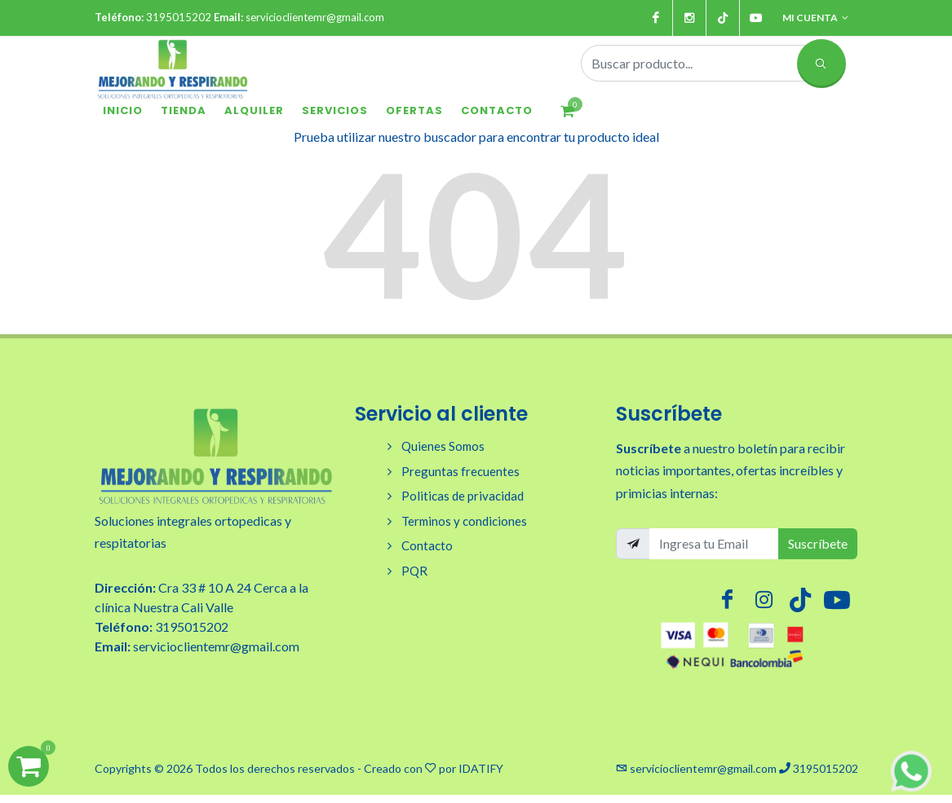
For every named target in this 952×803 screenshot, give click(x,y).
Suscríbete (818, 543)
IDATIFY (480, 768)
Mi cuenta (815, 18)
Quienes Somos (443, 446)
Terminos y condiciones (464, 521)
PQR (414, 570)
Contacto (427, 545)
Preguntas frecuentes (460, 471)
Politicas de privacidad (462, 495)
